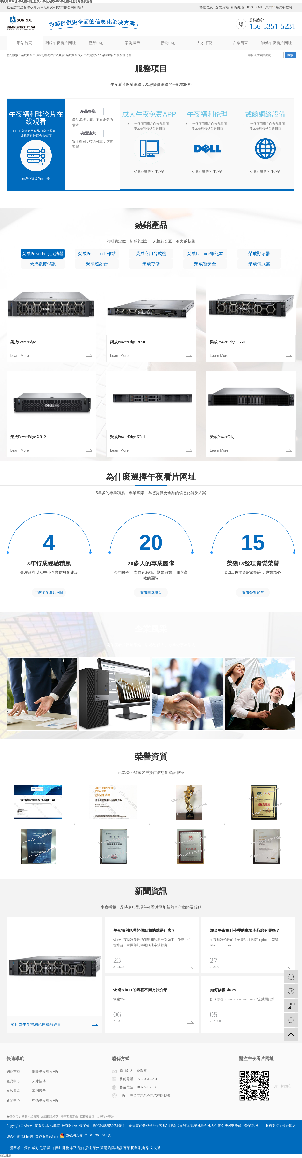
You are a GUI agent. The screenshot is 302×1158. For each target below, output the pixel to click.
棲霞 (118, 1148)
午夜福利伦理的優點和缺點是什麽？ (144, 930)
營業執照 (251, 1126)
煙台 (27, 1148)
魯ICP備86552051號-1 (108, 1126)
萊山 (50, 1148)
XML (259, 7)
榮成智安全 (205, 263)
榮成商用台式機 (151, 253)
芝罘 (42, 1148)
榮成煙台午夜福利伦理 (116, 55)
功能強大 (88, 133)
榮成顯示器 (259, 253)
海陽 (111, 1148)
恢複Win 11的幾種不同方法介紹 (140, 990)
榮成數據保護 (43, 263)
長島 (134, 1148)
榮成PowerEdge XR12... (29, 437)
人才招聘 (204, 43)
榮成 (149, 1148)
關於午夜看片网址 (60, 43)
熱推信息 (206, 7)
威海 (35, 1148)
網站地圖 (238, 7)
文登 (157, 1148)
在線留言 (240, 43)
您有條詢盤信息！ (280, 7)
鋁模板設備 (87, 1116)
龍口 (81, 1148)
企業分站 (222, 7)
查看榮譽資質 (253, 592)
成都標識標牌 (50, 1116)
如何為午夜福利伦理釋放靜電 (36, 1024)
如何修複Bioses (223, 990)
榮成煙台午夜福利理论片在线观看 (43, 55)
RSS (250, 7)
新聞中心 (168, 43)
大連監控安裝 (105, 1116)
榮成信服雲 (259, 263)
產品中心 (96, 43)
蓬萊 (126, 1148)
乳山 (141, 1148)
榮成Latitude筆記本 (205, 253)
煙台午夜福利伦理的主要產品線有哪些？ (245, 930)
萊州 (96, 1148)
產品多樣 (88, 111)
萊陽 (103, 1148)
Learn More (19, 355)
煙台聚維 (289, 1126)
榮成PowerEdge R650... (129, 342)
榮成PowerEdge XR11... (129, 437)
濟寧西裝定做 (70, 1116)
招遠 (88, 1148)
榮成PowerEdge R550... (229, 342)
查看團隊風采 (151, 592)
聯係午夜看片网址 (276, 43)
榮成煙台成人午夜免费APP (83, 55)
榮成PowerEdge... (24, 342)
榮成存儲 (151, 263)
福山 (58, 1148)
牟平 (73, 1148)
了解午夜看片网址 (49, 592)
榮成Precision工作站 (97, 253)
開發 (65, 1148)
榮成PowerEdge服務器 (43, 253)
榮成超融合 (97, 263)
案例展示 (132, 43)
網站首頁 (24, 43)
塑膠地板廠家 (31, 1116)
